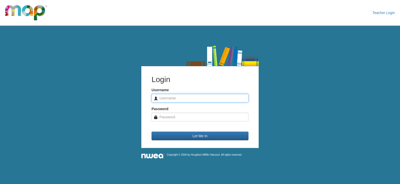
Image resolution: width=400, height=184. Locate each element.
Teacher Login (383, 13)
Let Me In (200, 136)
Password (160, 109)
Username (160, 90)
